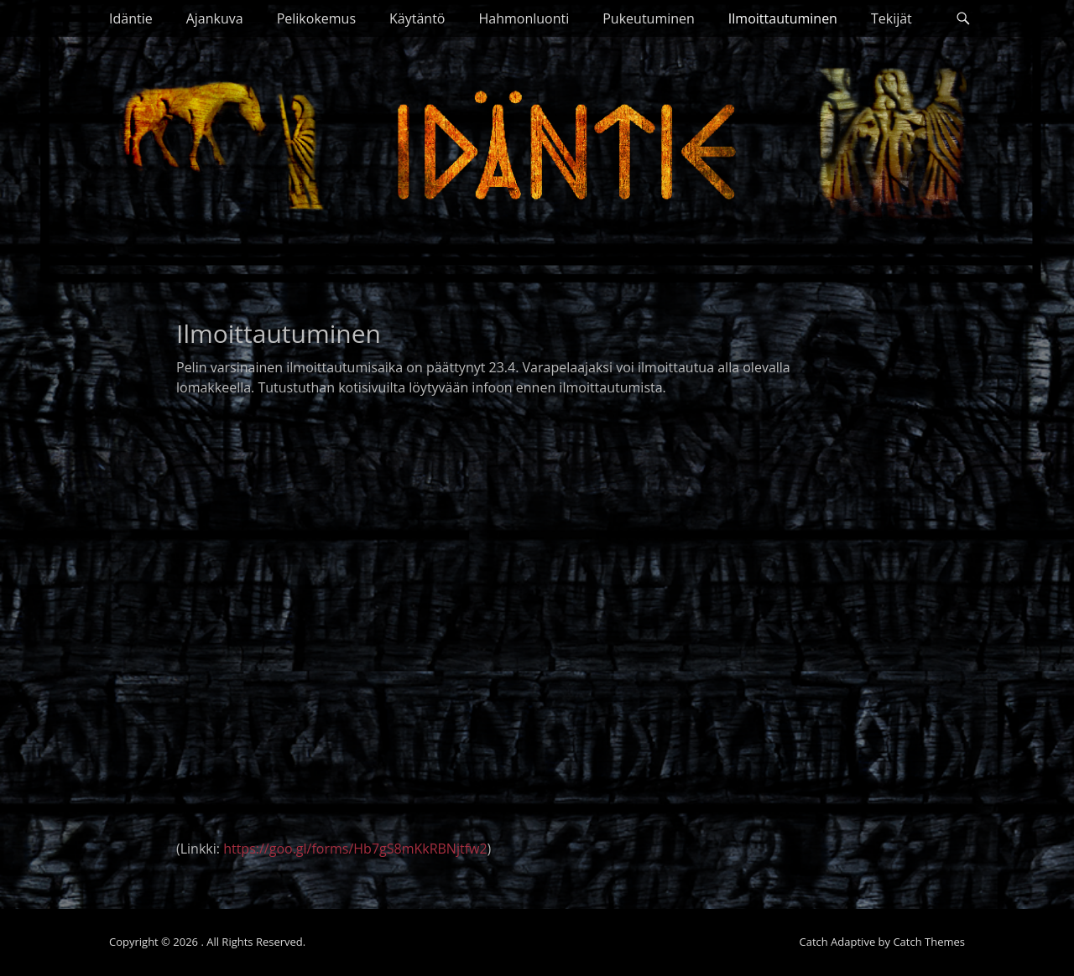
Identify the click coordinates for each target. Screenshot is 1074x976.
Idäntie (131, 18)
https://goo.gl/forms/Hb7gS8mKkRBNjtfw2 (355, 848)
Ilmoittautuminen (782, 18)
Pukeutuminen (648, 18)
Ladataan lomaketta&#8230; (495, 623)
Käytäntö (417, 18)
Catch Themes (929, 941)
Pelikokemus (316, 18)
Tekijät (891, 18)
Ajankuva (214, 18)
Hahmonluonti (523, 18)
